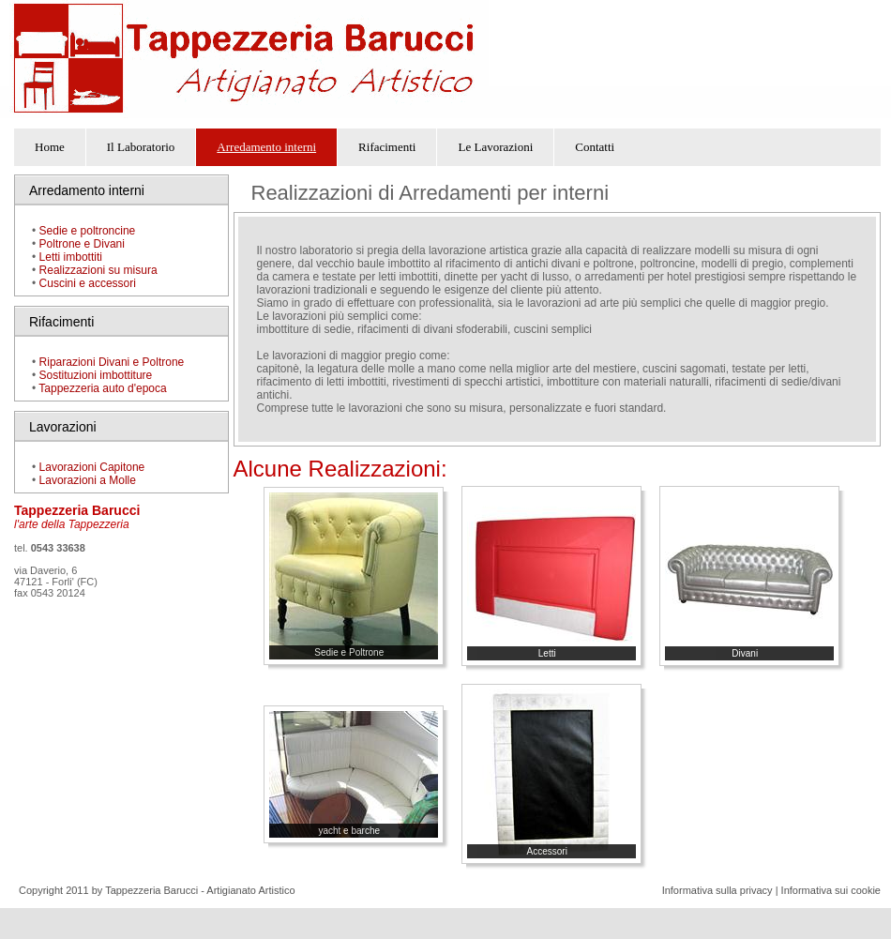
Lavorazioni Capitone (92, 467)
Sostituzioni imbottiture (96, 375)
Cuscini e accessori (87, 283)
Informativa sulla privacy (717, 890)
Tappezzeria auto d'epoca (102, 388)
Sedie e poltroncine (87, 230)
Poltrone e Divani (82, 243)
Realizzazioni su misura (98, 270)
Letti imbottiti (70, 257)
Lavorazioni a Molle (86, 480)
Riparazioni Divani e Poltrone (112, 362)
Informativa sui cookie (831, 890)
